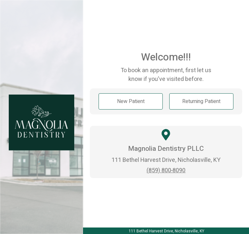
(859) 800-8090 (166, 170)
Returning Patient (201, 101)
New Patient (131, 101)
